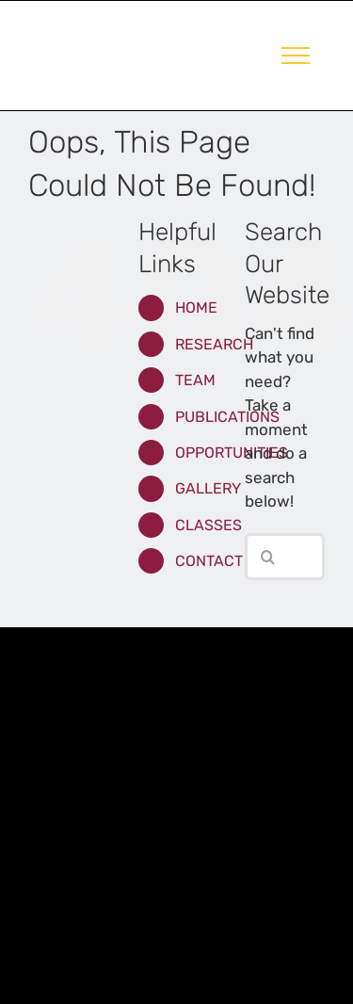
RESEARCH (214, 344)
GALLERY (208, 488)
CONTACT (209, 561)
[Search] (268, 556)
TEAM (195, 380)
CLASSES (208, 525)
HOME (196, 307)
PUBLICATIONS (227, 417)
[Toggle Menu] (295, 55)
